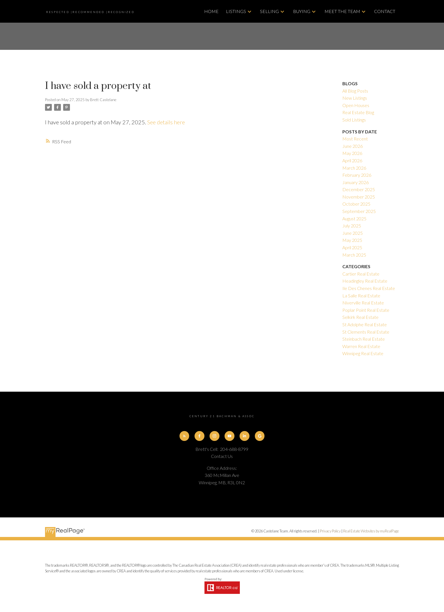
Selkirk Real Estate (360, 317)
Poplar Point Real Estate (365, 310)
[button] (184, 436)
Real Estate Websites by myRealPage (371, 531)
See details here (166, 122)
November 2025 (358, 196)
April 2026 (352, 160)
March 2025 (354, 254)
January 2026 (355, 182)
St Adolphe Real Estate (364, 324)
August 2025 (354, 218)
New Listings (354, 98)
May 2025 (352, 240)
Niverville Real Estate (363, 302)
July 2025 (351, 225)
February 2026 (356, 175)
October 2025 (356, 203)
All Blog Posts (355, 90)
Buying (301, 11)
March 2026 (354, 167)
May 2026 (352, 153)
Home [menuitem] (211, 11)
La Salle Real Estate (361, 295)
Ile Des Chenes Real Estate (368, 288)
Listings (236, 11)
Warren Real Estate (361, 346)
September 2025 (359, 211)
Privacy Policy (330, 531)
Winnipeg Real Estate (362, 353)
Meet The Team (342, 11)
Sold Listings (354, 119)
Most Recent (355, 138)
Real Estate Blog (358, 112)
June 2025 (352, 233)
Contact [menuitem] (384, 11)
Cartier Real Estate (360, 273)
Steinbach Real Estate (363, 339)
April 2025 (352, 247)
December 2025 (358, 189)
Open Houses (355, 105)
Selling (269, 11)
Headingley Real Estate (364, 280)
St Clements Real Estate (365, 331)
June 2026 (352, 146)
